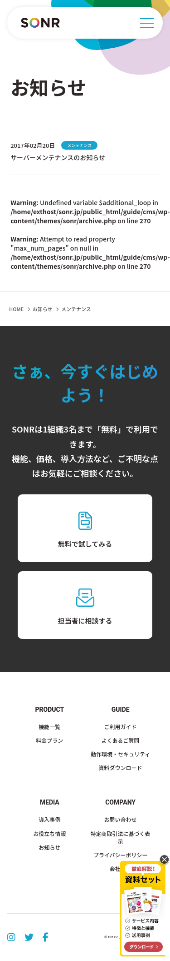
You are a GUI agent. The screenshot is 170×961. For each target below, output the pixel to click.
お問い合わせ (120, 819)
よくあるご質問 (121, 740)
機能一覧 (49, 726)
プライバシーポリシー (120, 855)
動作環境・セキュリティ (120, 754)
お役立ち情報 (49, 833)
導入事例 (49, 819)
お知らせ (43, 308)
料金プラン (49, 740)
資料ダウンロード (120, 767)
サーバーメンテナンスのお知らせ (57, 157)
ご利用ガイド (120, 726)
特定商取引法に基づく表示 (121, 837)
